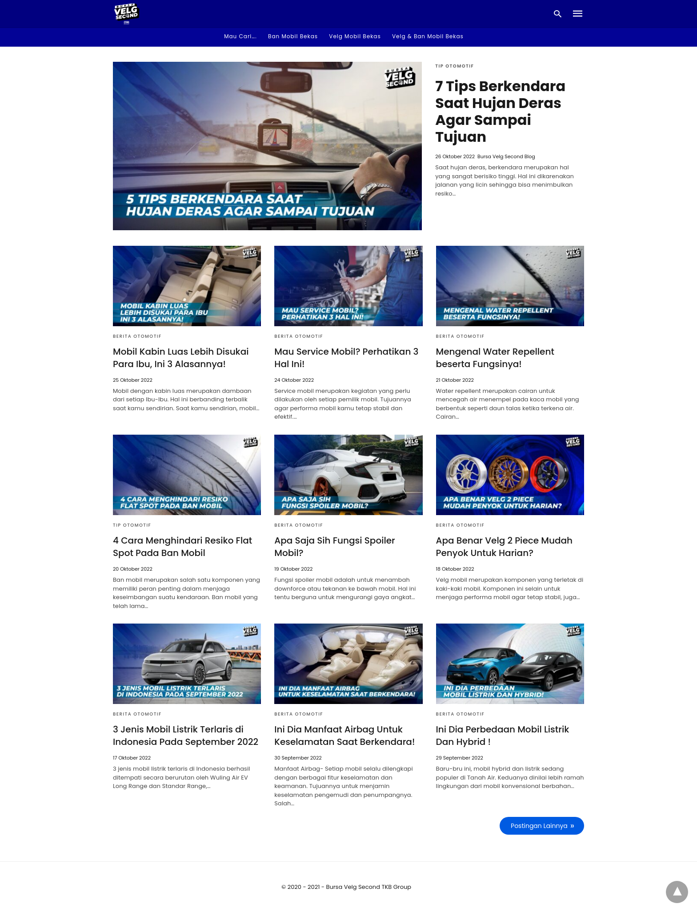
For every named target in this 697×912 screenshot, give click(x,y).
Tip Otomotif (454, 66)
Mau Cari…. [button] (240, 36)
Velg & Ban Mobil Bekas (428, 36)
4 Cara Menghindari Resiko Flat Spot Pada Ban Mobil (182, 546)
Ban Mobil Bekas (293, 36)
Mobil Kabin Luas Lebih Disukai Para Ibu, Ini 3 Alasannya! (181, 357)
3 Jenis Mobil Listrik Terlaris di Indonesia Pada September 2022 (185, 735)
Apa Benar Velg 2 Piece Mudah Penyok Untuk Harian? (504, 546)
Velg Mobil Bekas (355, 36)
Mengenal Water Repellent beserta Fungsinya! (495, 357)
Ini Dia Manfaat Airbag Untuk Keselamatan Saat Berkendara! (344, 735)
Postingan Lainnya (539, 825)
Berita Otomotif (137, 336)
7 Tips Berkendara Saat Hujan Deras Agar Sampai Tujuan (500, 111)
